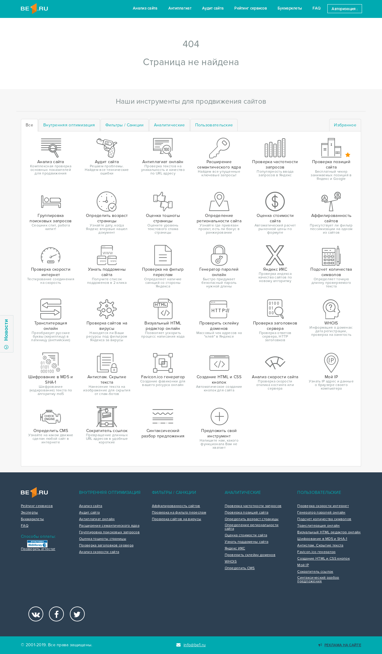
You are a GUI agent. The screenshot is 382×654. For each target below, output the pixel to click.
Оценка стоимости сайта (246, 535)
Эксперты (29, 512)
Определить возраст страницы (252, 519)
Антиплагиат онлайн (97, 519)
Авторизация (345, 9)
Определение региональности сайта (252, 527)
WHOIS (231, 561)
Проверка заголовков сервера (106, 545)
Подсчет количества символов (324, 519)
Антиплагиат (179, 8)
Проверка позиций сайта (247, 512)
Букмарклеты (290, 8)
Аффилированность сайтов (176, 506)
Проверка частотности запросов (253, 506)
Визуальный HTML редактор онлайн (329, 532)
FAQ (316, 8)
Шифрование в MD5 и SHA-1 (322, 539)
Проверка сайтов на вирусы (176, 519)
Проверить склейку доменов (250, 555)
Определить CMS (240, 568)
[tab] (69, 125)
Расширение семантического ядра (109, 526)
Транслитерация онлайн (318, 526)
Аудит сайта (213, 8)
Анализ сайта (145, 8)
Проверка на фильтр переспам (179, 512)
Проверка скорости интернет (323, 506)
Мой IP (303, 565)
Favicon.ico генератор (316, 552)
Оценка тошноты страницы (102, 539)
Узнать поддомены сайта (247, 542)
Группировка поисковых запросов (109, 532)
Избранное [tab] (345, 125)
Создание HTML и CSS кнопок (323, 558)
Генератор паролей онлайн (321, 512)
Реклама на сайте (339, 645)
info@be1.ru (191, 644)
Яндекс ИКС (235, 548)
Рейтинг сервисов (250, 8)
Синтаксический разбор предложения (318, 579)
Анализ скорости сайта (99, 552)
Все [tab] (29, 125)
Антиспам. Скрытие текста (320, 545)
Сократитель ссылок (315, 572)
